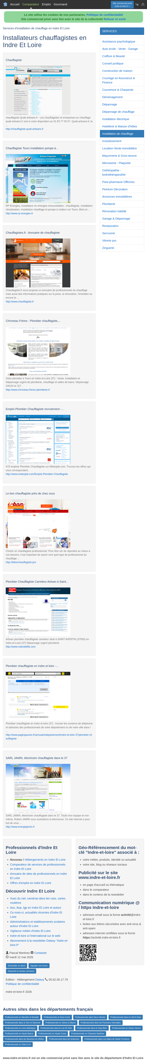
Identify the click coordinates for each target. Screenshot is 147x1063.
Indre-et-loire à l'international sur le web (35, 935)
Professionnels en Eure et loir (57, 1017)
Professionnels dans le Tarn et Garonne (22, 1022)
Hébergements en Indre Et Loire (45, 859)
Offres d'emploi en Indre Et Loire (30, 882)
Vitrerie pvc (109, 240)
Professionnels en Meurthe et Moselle (22, 1017)
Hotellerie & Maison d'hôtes (119, 126)
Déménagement (112, 97)
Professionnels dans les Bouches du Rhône (24, 1039)
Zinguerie (108, 247)
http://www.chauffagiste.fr (20, 301)
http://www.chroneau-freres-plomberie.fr (28, 389)
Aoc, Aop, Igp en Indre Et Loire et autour (35, 907)
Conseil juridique (112, 63)
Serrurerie (108, 233)
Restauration (110, 225)
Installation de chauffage (117, 133)
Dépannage (109, 104)
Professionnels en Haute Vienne (126, 1028)
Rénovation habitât (114, 211)
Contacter (40, 952)
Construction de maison (117, 70)
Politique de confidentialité (104, 14)
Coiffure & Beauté (113, 56)
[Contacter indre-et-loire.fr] (143, 4)
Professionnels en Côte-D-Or (18, 1044)
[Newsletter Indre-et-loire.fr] (137, 4)
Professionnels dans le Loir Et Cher (56, 1028)
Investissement (111, 141)
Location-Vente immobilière (119, 148)
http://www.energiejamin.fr (20, 826)
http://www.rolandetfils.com (21, 646)
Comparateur (30, 4)
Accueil (14, 4)
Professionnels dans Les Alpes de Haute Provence (106, 1039)
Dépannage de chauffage (118, 111)
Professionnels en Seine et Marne (60, 1022)
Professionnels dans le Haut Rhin (92, 1028)
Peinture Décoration (115, 189)
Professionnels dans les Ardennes (64, 1039)
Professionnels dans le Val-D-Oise (125, 1017)
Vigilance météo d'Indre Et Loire (30, 930)
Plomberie (108, 204)
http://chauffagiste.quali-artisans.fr (24, 129)
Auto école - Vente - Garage (120, 48)
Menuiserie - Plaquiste (116, 163)
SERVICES (109, 31)
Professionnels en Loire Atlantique (20, 1028)
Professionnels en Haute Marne (19, 1033)
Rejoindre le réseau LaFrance (21, 971)
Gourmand (60, 4)
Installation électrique (115, 119)
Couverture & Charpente (117, 89)
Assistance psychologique (118, 41)
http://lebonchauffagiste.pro (21, 562)
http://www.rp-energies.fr (19, 213)
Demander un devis (16, 965)
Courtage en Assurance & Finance (118, 80)
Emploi (46, 4)
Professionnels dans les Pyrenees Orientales (101, 1022)
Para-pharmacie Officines (118, 182)
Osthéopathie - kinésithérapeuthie (113, 172)
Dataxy (39, 979)
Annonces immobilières (117, 196)
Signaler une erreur (39, 965)
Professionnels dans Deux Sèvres (90, 1017)
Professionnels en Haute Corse (52, 1033)
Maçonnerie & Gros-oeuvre (119, 155)
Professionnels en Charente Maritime (87, 1033)
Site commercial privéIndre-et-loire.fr (122, 4)
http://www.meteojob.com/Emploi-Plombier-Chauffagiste (37, 474)
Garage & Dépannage (116, 218)
